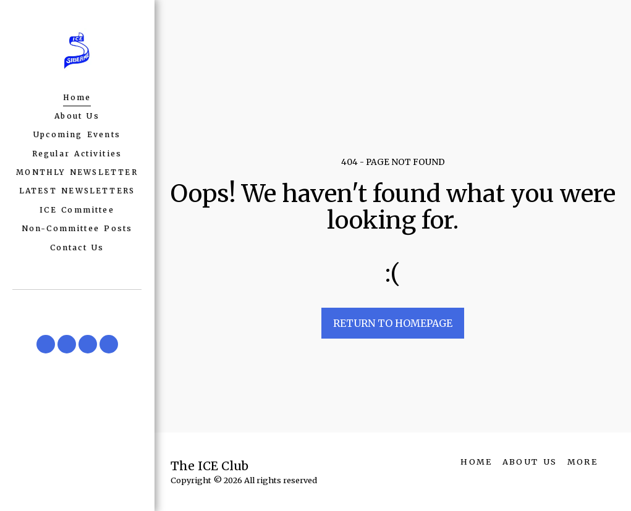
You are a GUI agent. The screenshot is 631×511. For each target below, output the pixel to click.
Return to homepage (392, 323)
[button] (45, 344)
